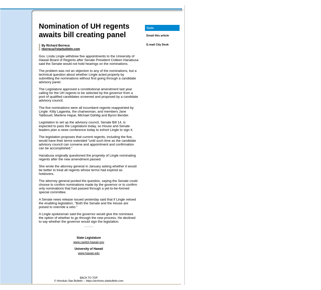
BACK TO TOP (89, 277)
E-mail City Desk (157, 44)
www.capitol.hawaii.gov (88, 242)
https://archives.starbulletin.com (104, 280)
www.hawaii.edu (89, 253)
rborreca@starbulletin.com (61, 49)
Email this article (157, 35)
